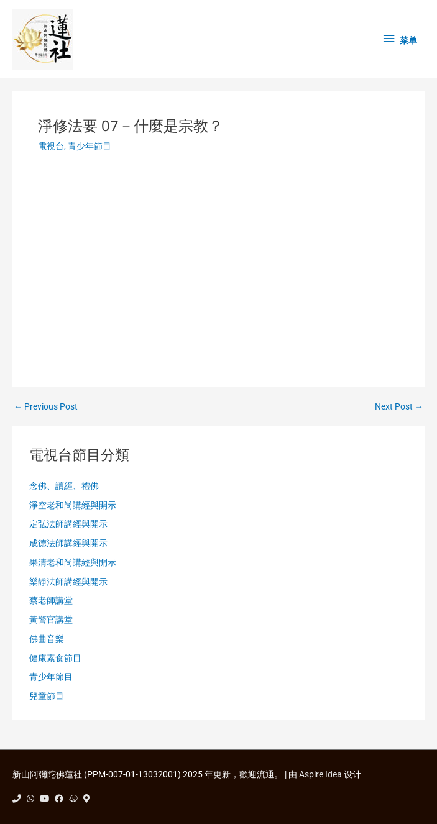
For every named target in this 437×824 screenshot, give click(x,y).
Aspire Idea (320, 774)
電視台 (51, 146)
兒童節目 (46, 696)
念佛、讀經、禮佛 (64, 486)
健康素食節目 (55, 658)
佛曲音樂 (46, 639)
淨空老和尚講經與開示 (72, 505)
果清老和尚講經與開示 (72, 562)
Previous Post (46, 407)
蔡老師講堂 (51, 600)
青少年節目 (89, 146)
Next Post (399, 407)
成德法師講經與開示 (68, 543)
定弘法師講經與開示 (68, 524)
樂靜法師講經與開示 (68, 582)
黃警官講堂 (51, 620)
